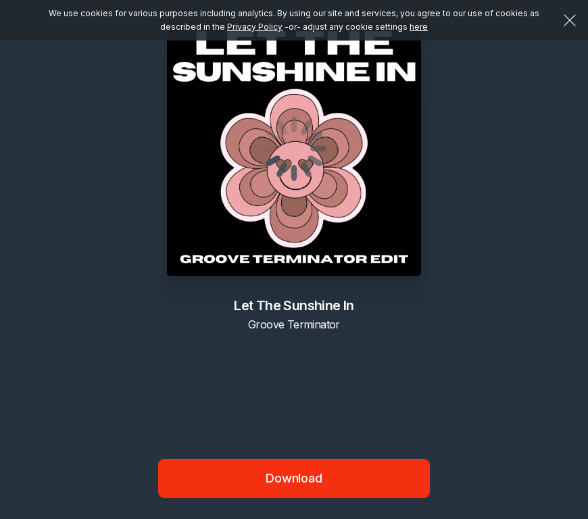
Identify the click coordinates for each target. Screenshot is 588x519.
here (419, 27)
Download (294, 478)
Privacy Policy (255, 27)
